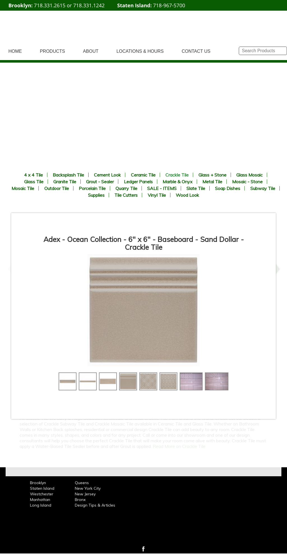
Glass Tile (33, 181)
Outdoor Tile (56, 188)
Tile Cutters (126, 195)
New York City (88, 488)
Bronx (80, 499)
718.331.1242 (89, 5)
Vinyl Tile (157, 195)
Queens (82, 482)
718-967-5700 (169, 5)
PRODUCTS (52, 51)
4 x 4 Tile (33, 175)
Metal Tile (212, 181)
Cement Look (107, 175)
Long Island (40, 505)
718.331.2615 (49, 5)
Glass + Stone (212, 175)
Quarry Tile (126, 188)
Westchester (41, 493)
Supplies (96, 195)
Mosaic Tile (22, 188)
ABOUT (90, 51)
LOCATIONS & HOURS (140, 51)
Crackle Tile (177, 175)
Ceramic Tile (143, 175)
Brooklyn (38, 482)
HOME (15, 51)
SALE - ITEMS (162, 188)
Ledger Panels (138, 181)
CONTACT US (196, 51)
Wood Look (187, 195)
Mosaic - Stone (247, 181)
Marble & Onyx (178, 181)
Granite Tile (64, 181)
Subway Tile (262, 188)
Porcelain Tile (92, 188)
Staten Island (42, 488)
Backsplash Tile (68, 175)
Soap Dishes (227, 188)
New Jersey (85, 493)
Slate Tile (195, 188)
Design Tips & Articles (95, 505)
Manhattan (40, 499)
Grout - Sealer (100, 181)
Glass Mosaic (249, 175)
